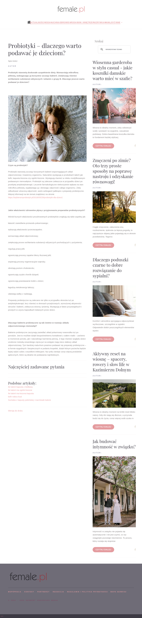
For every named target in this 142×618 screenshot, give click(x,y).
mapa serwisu (119, 592)
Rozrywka (98, 22)
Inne (118, 22)
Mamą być (110, 22)
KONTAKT (29, 592)
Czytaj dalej (103, 146)
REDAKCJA (58, 592)
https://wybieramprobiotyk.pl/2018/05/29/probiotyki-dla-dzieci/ (35, 197)
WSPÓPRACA (14, 592)
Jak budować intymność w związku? (114, 443)
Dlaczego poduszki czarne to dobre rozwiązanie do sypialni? (110, 267)
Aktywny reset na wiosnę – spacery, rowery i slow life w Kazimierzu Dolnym (112, 361)
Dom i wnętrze (85, 22)
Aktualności (37, 22)
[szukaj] (114, 49)
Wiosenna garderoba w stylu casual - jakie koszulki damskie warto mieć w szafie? (112, 70)
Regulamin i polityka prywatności (87, 592)
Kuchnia (55, 22)
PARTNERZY (43, 592)
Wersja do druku (15, 411)
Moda (47, 22)
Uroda (73, 22)
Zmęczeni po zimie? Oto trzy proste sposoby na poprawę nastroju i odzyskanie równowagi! (113, 170)
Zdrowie (64, 22)
